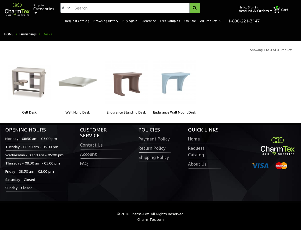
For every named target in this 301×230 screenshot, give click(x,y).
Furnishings (28, 34)
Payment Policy (154, 139)
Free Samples (170, 20)
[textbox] (135, 8)
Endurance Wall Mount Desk (174, 112)
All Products (209, 20)
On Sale (190, 20)
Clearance (149, 20)
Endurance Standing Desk (126, 112)
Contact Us (91, 145)
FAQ (84, 163)
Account (88, 154)
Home (194, 139)
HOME (8, 34)
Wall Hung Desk (77, 112)
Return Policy (151, 148)
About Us (197, 164)
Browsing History (105, 20)
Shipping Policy (153, 157)
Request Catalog (77, 20)
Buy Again (130, 20)
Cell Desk (29, 112)
